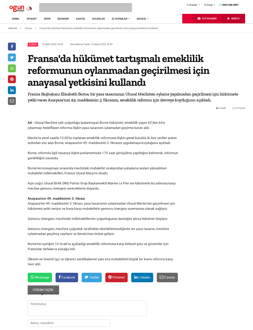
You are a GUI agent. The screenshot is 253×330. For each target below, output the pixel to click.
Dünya (32, 44)
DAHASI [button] (142, 18)
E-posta (167, 277)
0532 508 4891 (229, 4)
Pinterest (116, 277)
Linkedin (142, 277)
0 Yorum (239, 108)
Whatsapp (40, 277)
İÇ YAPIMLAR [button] (120, 18)
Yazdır (221, 108)
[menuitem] (19, 19)
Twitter (92, 277)
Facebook (67, 277)
